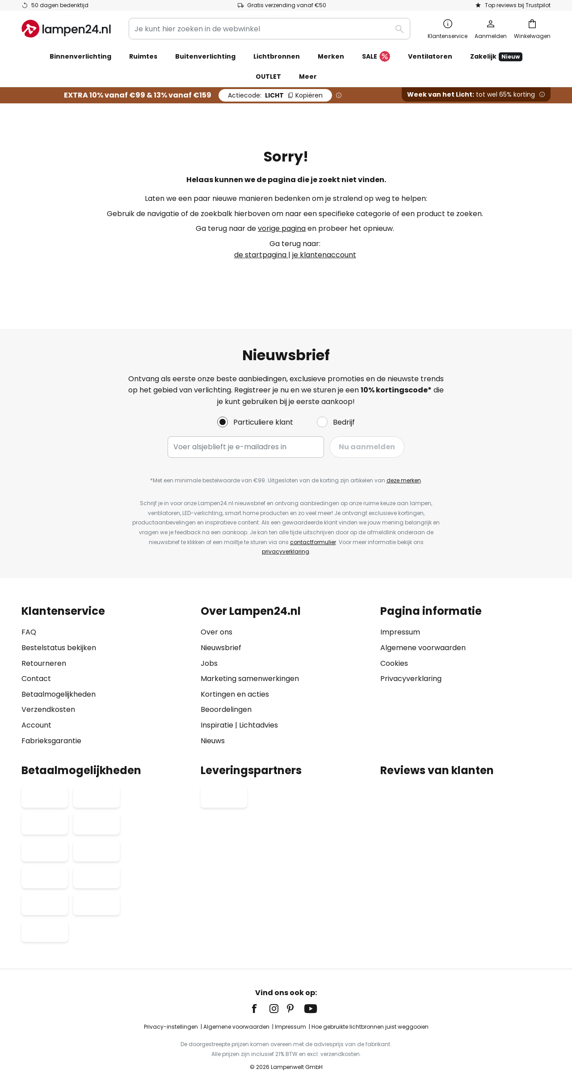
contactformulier (313, 542)
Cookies (394, 663)
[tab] (106, 676)
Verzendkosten (48, 709)
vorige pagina (282, 228)
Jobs (209, 663)
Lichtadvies (258, 725)
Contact (36, 678)
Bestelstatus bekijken (58, 648)
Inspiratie (217, 725)
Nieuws (213, 741)
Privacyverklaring (411, 678)
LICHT (275, 95)
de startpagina (261, 255)
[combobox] (269, 28)
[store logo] (66, 29)
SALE (376, 57)
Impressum (400, 632)
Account (36, 725)
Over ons (216, 632)
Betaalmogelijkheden (58, 694)
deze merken (404, 480)
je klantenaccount (324, 255)
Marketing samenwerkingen (250, 678)
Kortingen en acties (235, 694)
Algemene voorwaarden (423, 648)
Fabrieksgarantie (51, 741)
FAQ (28, 632)
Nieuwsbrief (221, 648)
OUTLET (268, 76)
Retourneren (43, 663)
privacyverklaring (285, 551)
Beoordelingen (226, 709)
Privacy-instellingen (171, 1026)
